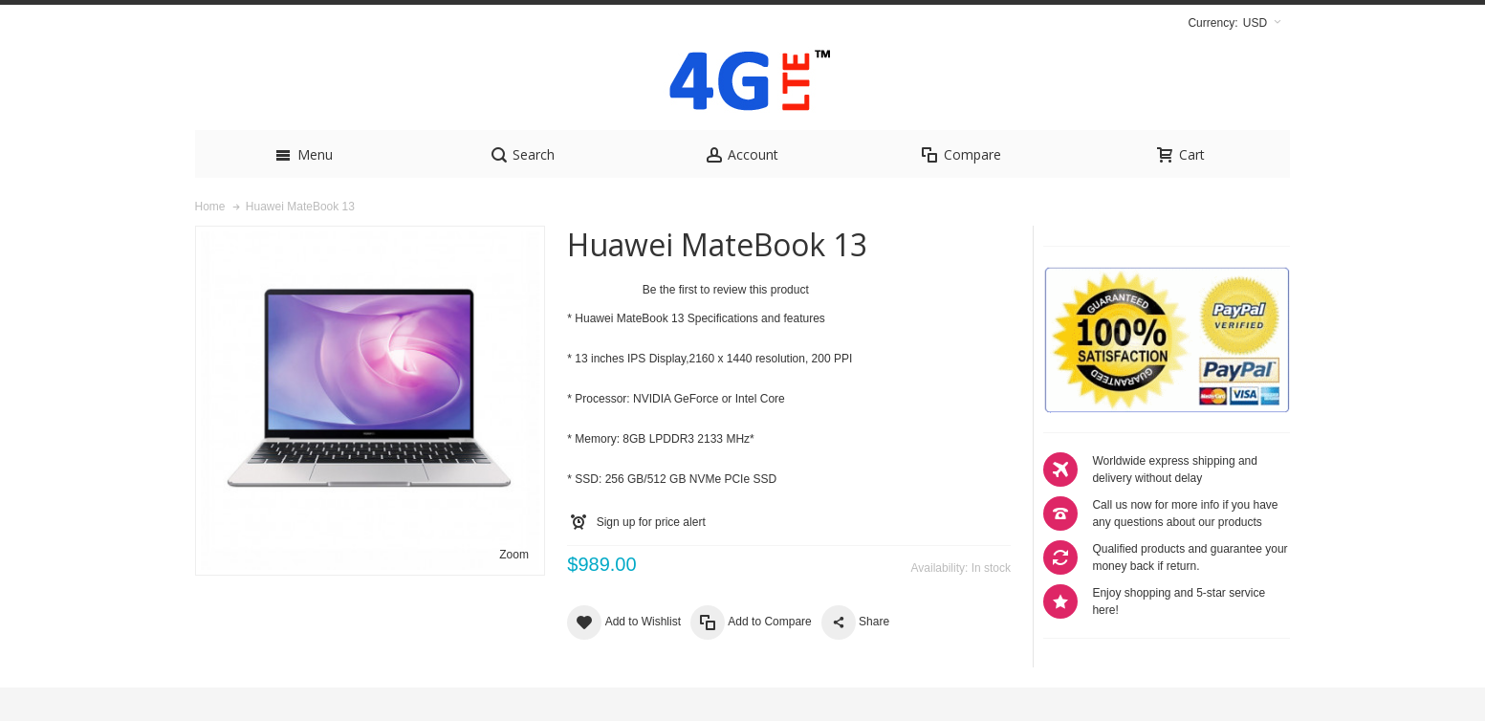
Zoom (514, 588)
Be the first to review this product (726, 323)
